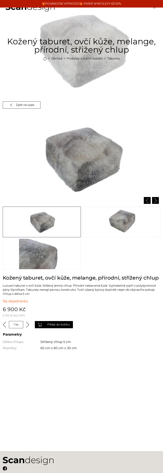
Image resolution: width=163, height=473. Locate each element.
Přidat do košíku (54, 325)
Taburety (113, 58)
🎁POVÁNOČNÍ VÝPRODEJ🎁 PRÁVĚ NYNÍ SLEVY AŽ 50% (81, 3)
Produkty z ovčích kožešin (85, 58)
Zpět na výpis (21, 105)
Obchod (56, 58)
